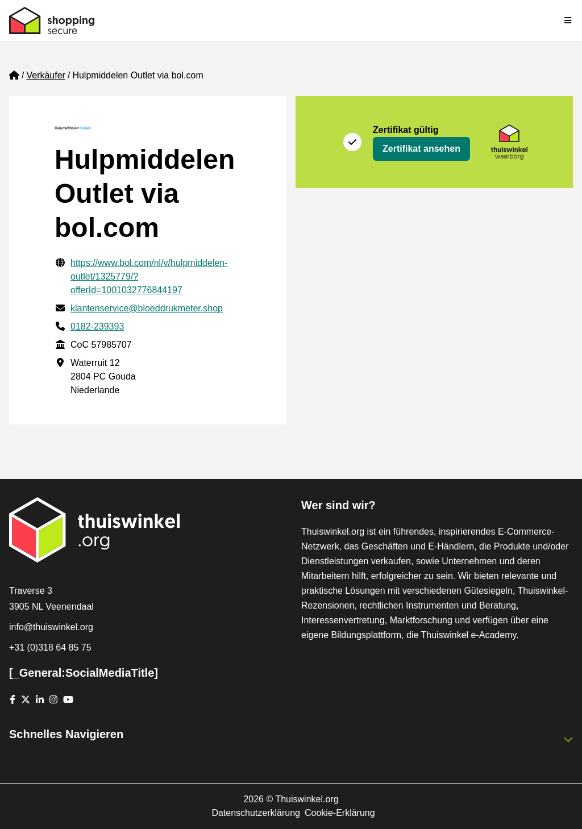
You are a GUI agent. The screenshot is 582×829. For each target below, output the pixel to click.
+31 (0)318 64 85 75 (50, 647)
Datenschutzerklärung (255, 813)
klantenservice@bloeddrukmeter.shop (146, 308)
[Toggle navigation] (568, 20)
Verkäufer (45, 75)
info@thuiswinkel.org (51, 627)
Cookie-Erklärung (340, 813)
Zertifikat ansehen (421, 148)
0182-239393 (97, 326)
